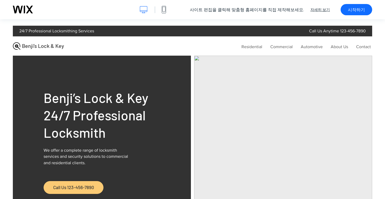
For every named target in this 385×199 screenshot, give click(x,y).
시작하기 (356, 9)
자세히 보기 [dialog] (320, 9)
